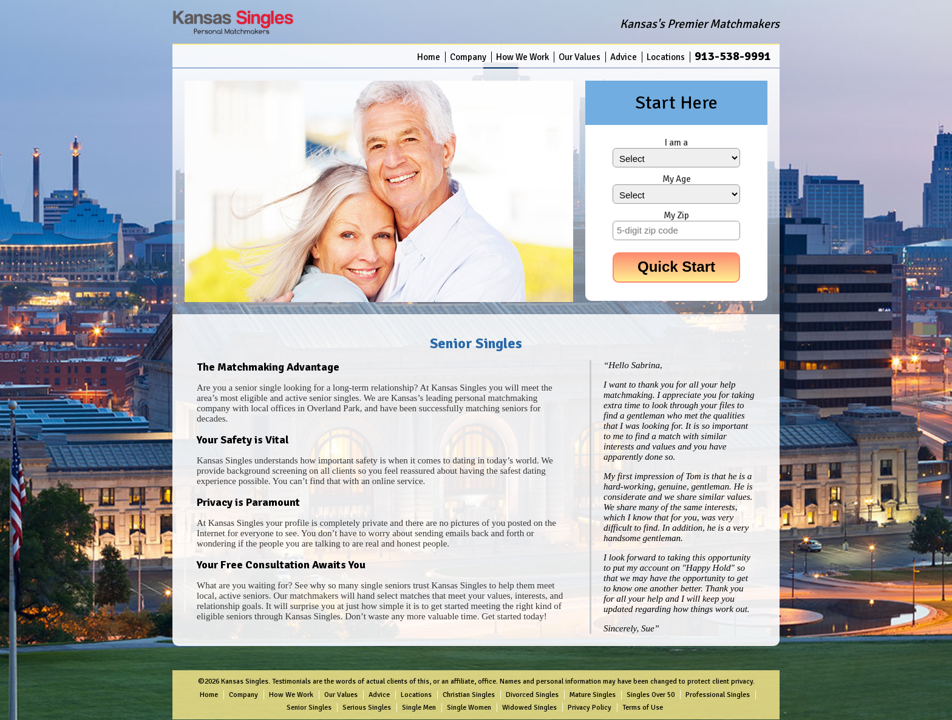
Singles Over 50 (651, 694)
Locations (666, 57)
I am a (676, 142)
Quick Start (676, 266)
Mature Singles (593, 694)
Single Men (419, 707)
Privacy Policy (589, 707)
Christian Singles (469, 694)
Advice (623, 57)
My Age (676, 178)
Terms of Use (642, 707)
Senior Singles (309, 707)
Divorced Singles (532, 694)
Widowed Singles (529, 707)
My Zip (676, 215)
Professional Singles (717, 694)
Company (468, 57)
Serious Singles (366, 707)
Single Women (469, 707)
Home (428, 57)
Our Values (579, 57)
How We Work (522, 57)
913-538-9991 (733, 56)
